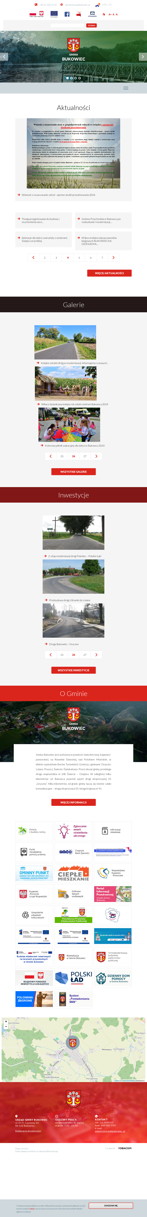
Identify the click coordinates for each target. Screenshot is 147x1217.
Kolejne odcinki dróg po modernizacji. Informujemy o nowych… (75, 423)
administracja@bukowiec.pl (77, 5)
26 (75, 518)
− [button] (6, 1087)
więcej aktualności (109, 334)
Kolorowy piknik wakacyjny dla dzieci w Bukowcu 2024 (75, 505)
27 (87, 516)
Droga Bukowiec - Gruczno (64, 704)
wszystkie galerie (73, 532)
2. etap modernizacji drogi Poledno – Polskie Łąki (74, 616)
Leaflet (116, 1141)
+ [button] (6, 1082)
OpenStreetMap (128, 1141)
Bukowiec (73, 57)
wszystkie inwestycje (73, 730)
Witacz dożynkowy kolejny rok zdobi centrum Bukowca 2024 (74, 464)
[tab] (67, 78)
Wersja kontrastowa (103, 14)
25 (64, 516)
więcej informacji (73, 862)
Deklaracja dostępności (28, 1191)
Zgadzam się (111, 1206)
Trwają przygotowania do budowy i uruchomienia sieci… (40, 251)
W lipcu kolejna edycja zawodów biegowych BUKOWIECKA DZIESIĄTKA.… (99, 301)
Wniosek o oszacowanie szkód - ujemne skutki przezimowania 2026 (58, 194)
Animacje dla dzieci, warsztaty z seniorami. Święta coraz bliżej (45, 300)
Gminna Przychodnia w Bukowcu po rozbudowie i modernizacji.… (101, 251)
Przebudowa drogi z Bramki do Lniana (69, 660)
